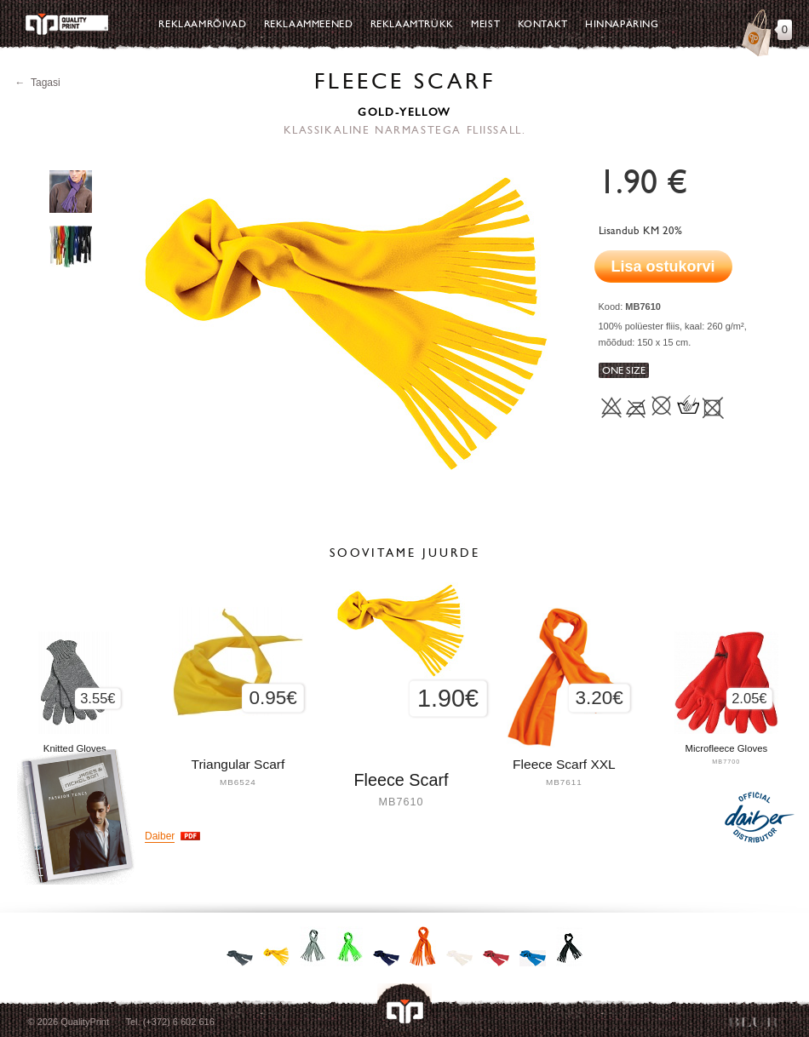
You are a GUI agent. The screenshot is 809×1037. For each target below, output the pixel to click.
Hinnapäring (622, 24)
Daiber (160, 836)
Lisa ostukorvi (663, 266)
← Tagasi (37, 83)
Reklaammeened (308, 24)
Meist (485, 24)
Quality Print (66, 24)
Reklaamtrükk (412, 24)
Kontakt (543, 24)
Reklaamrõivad (202, 24)
